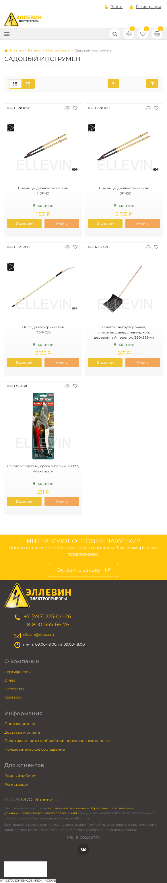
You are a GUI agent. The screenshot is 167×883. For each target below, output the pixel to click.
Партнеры (14, 688)
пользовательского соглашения (49, 813)
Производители (19, 723)
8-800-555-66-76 (48, 624)
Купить (62, 224)
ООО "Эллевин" (39, 799)
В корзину (24, 224)
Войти (114, 6)
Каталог (35, 50)
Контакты (13, 697)
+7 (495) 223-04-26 (47, 616)
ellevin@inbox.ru (38, 634)
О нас (9, 680)
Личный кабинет (20, 775)
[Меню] (6, 34)
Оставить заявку (83, 570)
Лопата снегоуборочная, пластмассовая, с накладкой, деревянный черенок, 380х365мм (124, 332)
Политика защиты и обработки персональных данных (56, 740)
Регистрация (145, 6)
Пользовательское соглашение (34, 749)
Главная (14, 50)
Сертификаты (17, 672)
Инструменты (58, 50)
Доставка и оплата (22, 732)
